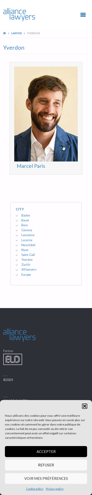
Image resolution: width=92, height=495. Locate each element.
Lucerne (26, 240)
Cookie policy (34, 489)
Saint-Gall (28, 255)
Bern (24, 225)
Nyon (24, 250)
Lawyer (16, 33)
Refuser (46, 465)
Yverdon (27, 260)
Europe (26, 274)
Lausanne (28, 235)
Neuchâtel (28, 245)
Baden (25, 215)
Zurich (25, 264)
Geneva (26, 230)
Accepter (46, 451)
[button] (84, 406)
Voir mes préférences (46, 478)
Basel (25, 220)
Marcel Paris (31, 166)
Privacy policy (55, 489)
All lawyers (28, 269)
